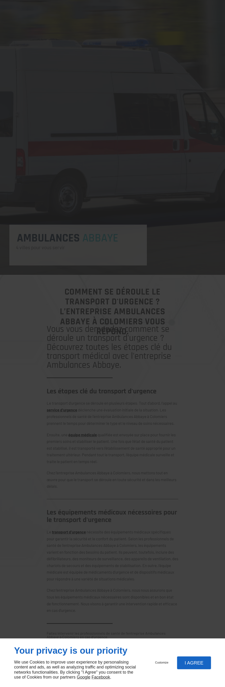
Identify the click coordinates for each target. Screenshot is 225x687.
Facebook (101, 677)
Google (83, 677)
